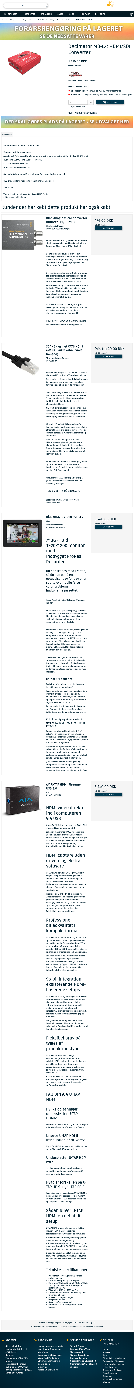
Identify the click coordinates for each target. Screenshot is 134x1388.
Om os (106, 1349)
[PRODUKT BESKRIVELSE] (85, 113)
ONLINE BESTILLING (99, 21)
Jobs (105, 1355)
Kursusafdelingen (78, 1358)
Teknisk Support (77, 1346)
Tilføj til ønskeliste (76, 107)
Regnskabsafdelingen (113, 1370)
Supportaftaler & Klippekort (83, 1361)
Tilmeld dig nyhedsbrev (114, 1358)
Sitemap (107, 1382)
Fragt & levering (110, 1373)
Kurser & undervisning (48, 1370)
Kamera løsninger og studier (51, 1346)
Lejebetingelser (110, 1367)
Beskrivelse (7, 134)
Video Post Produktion (48, 1358)
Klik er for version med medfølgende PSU (65, 325)
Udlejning (42, 1367)
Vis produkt (108, 228)
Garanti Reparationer (80, 1355)
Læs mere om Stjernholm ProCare (71, 770)
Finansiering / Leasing (113, 1361)
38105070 (50, 1256)
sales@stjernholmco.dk (72, 1323)
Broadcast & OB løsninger (50, 1355)
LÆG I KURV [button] (110, 102)
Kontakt (106, 1352)
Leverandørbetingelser (113, 1364)
